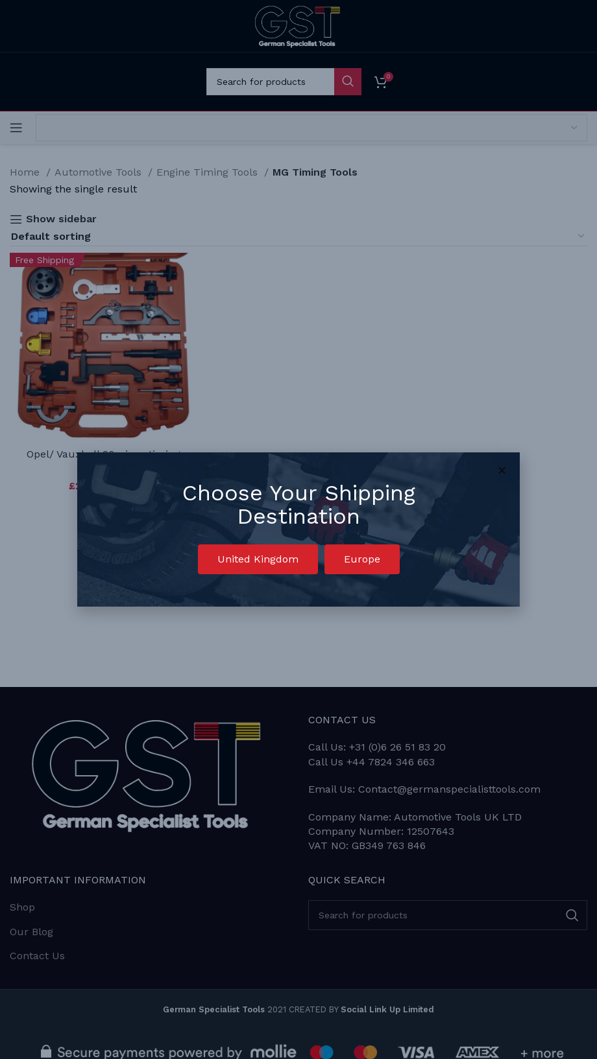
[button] (258, 559)
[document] (298, 529)
